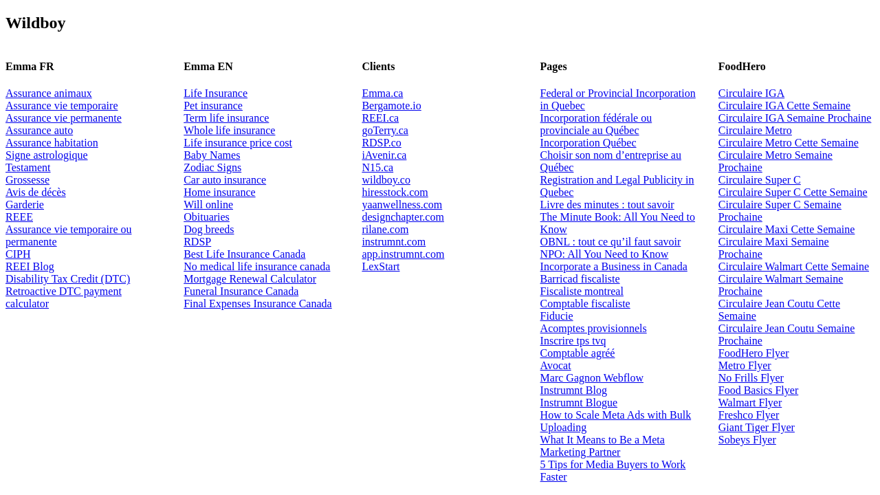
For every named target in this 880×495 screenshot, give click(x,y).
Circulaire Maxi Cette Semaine (786, 229)
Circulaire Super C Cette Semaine (793, 192)
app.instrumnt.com (403, 254)
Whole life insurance (229, 130)
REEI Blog (30, 266)
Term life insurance (226, 118)
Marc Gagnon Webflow (592, 378)
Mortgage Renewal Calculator (250, 279)
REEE (19, 217)
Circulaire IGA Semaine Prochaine (795, 118)
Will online (208, 204)
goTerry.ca (385, 130)
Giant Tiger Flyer (756, 427)
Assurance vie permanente (64, 118)
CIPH (18, 254)
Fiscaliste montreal (582, 291)
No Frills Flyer (751, 378)
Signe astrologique (47, 155)
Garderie (25, 204)
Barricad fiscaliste (580, 279)
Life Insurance (216, 93)
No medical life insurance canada (257, 266)
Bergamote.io (391, 105)
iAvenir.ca (384, 155)
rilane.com (385, 229)
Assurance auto (39, 130)
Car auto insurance (225, 180)
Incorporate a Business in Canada (614, 266)
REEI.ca (380, 118)
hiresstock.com (395, 192)
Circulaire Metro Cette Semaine (788, 142)
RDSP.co (381, 142)
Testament (28, 167)
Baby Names (212, 155)
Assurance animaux (49, 93)
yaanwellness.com (402, 204)
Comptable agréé (577, 353)
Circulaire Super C (759, 180)
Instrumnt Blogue (578, 402)
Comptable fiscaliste (585, 303)
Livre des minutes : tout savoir (607, 204)
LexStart (380, 266)
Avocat (555, 365)
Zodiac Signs (212, 167)
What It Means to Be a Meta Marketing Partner (602, 446)
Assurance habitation (52, 142)
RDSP (197, 242)
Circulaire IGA (751, 93)
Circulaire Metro (755, 130)
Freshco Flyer (748, 415)
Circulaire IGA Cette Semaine (784, 105)
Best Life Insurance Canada (244, 254)
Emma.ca (382, 93)
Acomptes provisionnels (593, 328)
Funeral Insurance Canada (241, 291)
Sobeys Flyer (747, 440)
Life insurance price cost (238, 142)
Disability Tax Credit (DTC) (68, 279)
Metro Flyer (744, 365)
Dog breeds (209, 229)
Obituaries (207, 217)
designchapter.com (403, 217)
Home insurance (219, 192)
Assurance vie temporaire (62, 105)
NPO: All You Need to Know (604, 254)
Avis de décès (36, 192)
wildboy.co (386, 180)
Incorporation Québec (588, 142)
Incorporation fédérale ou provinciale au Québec (596, 124)
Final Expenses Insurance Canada (257, 303)
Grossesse (28, 180)
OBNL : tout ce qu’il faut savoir (610, 242)
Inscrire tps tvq (573, 340)
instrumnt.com (394, 242)
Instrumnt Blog (573, 390)
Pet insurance (213, 105)
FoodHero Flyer (753, 353)
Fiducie (556, 316)
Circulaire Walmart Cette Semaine (793, 266)
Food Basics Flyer (758, 390)
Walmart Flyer (750, 402)
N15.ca (377, 167)
